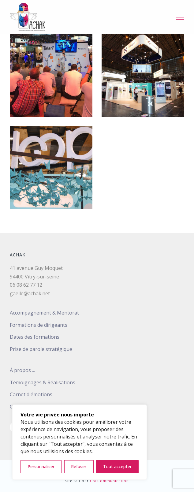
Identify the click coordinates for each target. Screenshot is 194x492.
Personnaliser (41, 466)
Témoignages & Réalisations (42, 382)
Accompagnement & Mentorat (44, 312)
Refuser (78, 466)
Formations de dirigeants (38, 325)
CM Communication (109, 480)
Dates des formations (34, 337)
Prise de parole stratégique (41, 349)
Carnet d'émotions (31, 394)
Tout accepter (117, 466)
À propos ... (22, 370)
